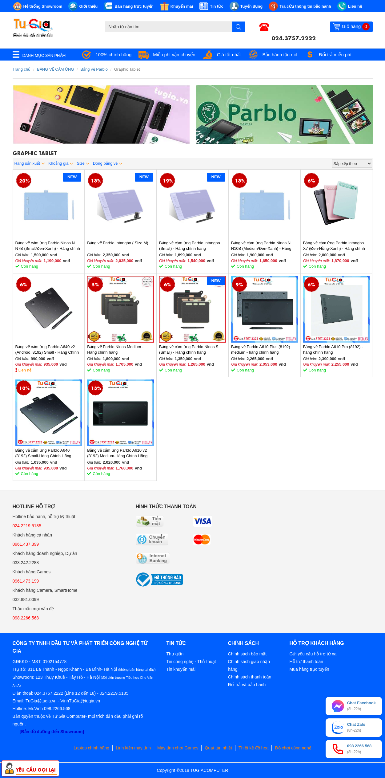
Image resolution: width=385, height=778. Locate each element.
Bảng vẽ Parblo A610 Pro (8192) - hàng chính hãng (333, 349)
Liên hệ (24, 370)
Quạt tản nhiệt (218, 747)
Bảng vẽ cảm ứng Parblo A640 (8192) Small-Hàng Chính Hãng (43, 453)
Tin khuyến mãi (181, 669)
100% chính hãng (114, 54)
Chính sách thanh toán (249, 676)
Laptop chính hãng (91, 747)
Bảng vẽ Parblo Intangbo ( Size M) (117, 243)
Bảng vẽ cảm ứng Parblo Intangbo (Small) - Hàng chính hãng (189, 246)
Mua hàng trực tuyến (309, 669)
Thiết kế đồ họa (253, 747)
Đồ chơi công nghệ (293, 747)
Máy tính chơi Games (178, 747)
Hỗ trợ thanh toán (306, 661)
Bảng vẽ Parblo (93, 69)
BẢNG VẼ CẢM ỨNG (55, 69)
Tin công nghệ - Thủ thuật (191, 661)
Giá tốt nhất (229, 54)
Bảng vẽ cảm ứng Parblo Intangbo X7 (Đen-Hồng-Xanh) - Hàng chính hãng (334, 246)
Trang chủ (22, 69)
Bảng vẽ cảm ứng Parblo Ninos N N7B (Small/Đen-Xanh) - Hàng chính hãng (47, 246)
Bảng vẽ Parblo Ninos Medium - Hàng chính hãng (115, 349)
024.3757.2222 (293, 37)
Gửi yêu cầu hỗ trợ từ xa (313, 653)
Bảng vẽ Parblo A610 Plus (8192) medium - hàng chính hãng (260, 349)
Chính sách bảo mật (247, 653)
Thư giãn (175, 653)
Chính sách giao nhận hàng (249, 665)
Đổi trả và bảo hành (247, 684)
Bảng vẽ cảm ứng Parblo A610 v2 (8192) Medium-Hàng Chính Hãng (117, 453)
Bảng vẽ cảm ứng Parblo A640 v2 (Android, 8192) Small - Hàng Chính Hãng (47, 349)
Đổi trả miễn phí (335, 54)
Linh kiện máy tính (133, 747)
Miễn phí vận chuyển (174, 54)
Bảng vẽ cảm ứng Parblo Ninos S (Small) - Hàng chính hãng (189, 349)
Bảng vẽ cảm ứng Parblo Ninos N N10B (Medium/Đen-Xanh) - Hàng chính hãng (261, 246)
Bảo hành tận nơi (280, 54)
